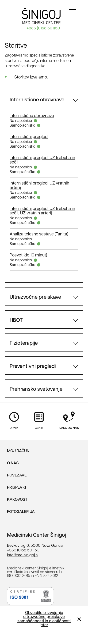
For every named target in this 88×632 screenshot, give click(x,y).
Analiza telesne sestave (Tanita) (39, 234)
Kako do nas (69, 425)
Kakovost (17, 500)
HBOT (16, 320)
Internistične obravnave (37, 100)
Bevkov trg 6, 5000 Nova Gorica (35, 546)
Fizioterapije (24, 343)
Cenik (39, 425)
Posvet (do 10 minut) (28, 255)
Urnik (14, 425)
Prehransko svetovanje (36, 389)
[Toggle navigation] (72, 10)
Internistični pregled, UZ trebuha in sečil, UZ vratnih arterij (42, 211)
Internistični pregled (29, 137)
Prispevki (16, 488)
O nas (13, 463)
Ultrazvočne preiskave (35, 297)
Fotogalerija (21, 512)
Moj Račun (18, 451)
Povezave (17, 475)
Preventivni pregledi (33, 366)
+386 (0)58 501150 (43, 28)
